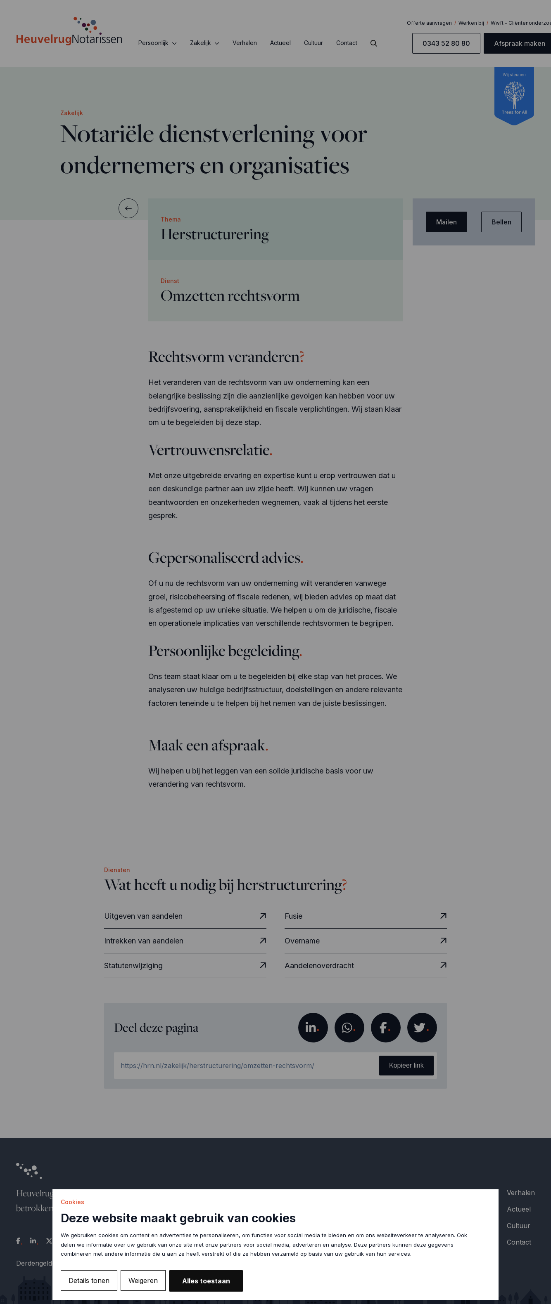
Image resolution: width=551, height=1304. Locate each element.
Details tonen (89, 1280)
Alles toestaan (206, 1281)
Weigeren (143, 1280)
